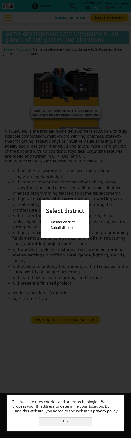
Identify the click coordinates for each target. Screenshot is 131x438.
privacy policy (105, 411)
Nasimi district (63, 222)
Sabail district (62, 228)
